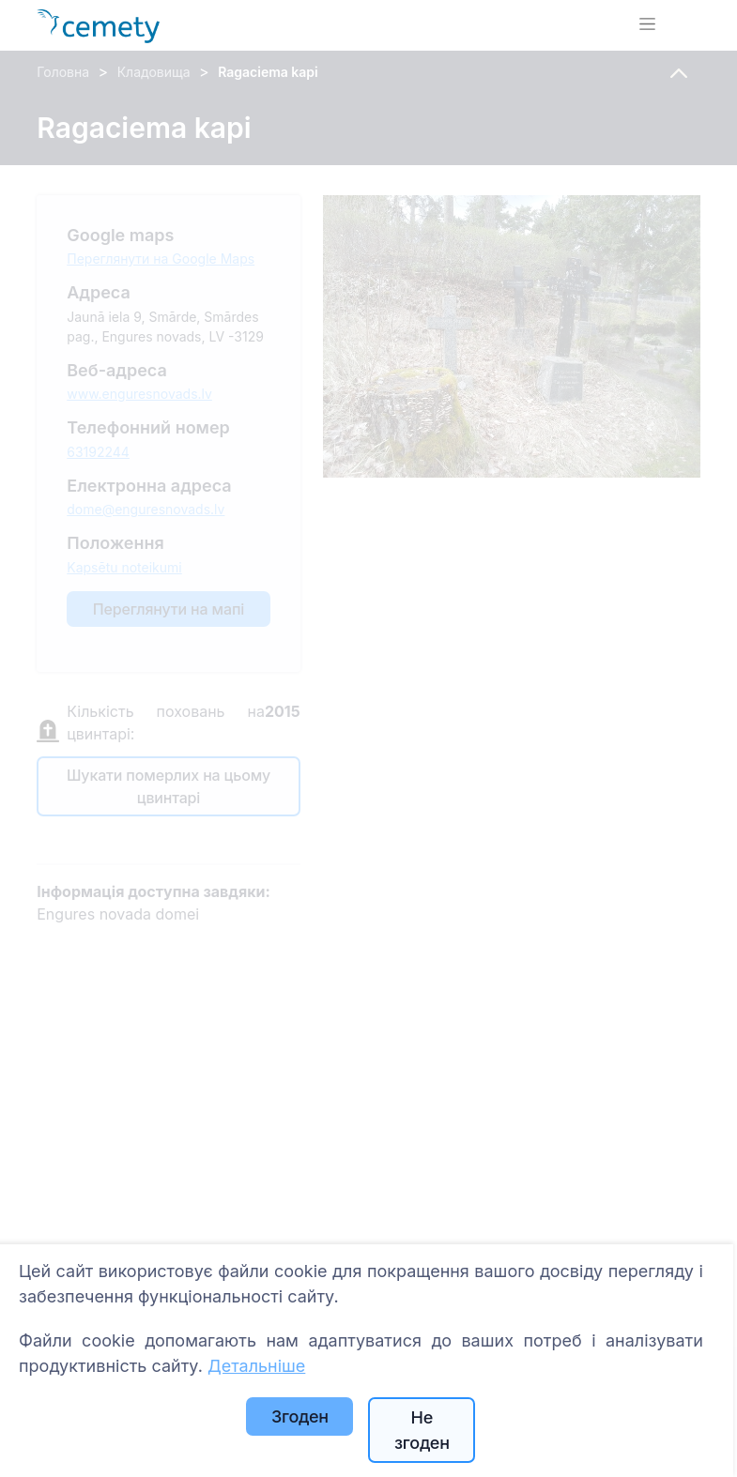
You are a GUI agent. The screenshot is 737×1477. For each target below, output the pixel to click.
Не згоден (422, 1430)
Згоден (300, 1416)
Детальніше (256, 1366)
